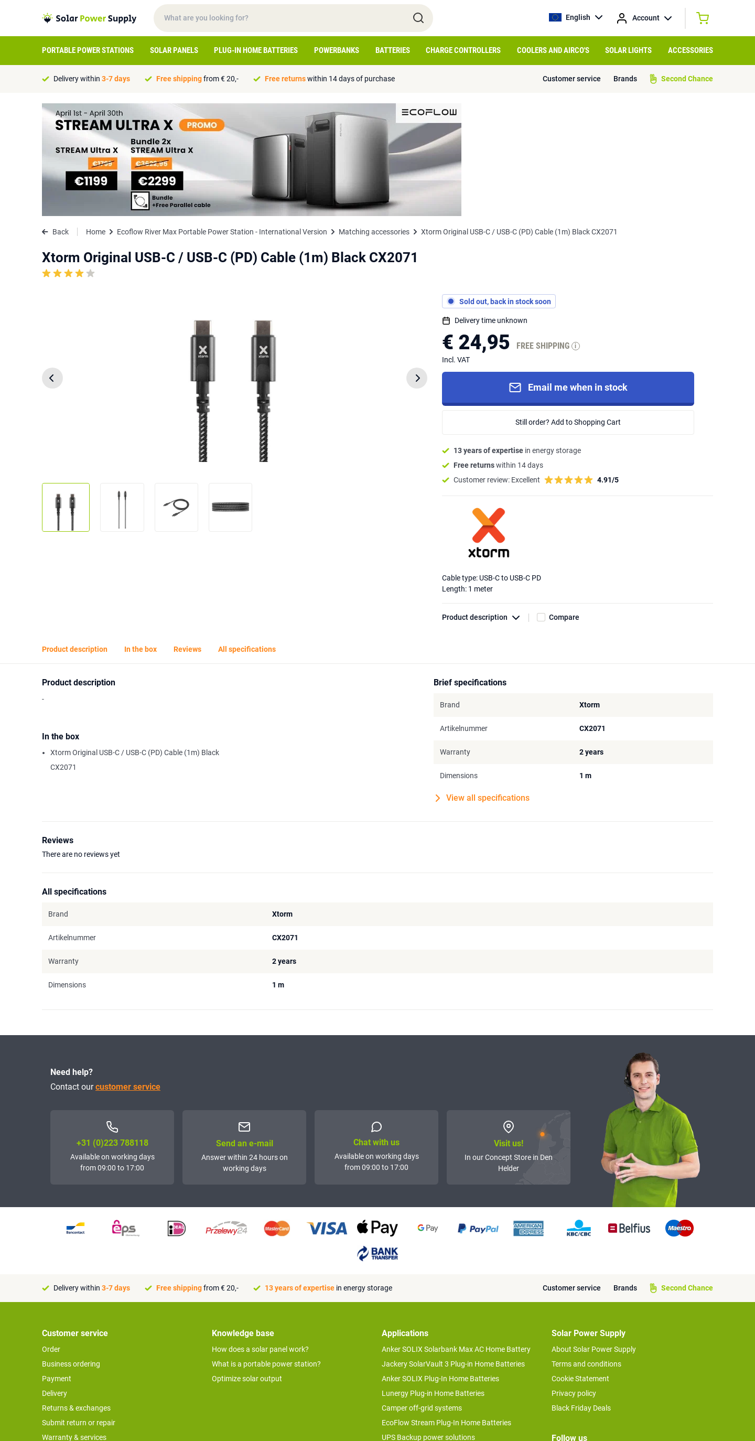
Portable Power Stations (88, 50)
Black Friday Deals (581, 1295)
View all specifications (483, 685)
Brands (625, 78)
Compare (564, 504)
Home (95, 119)
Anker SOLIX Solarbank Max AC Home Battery (456, 1236)
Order (51, 1236)
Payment (56, 1266)
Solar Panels (174, 50)
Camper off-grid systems (422, 1295)
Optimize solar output (247, 1266)
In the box (140, 536)
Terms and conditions (586, 1251)
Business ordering (71, 1251)
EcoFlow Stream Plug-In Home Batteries (446, 1310)
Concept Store (65, 1354)
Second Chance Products (83, 1339)
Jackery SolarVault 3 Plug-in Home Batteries (453, 1251)
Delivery (54, 1280)
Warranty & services (74, 1324)
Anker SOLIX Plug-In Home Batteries (440, 1266)
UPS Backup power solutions (428, 1324)
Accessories (690, 50)
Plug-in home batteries (256, 50)
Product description (485, 504)
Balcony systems (409, 1339)
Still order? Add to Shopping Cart (568, 309)
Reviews (187, 536)
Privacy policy (574, 1280)
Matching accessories (374, 119)
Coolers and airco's (553, 50)
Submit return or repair (78, 1310)
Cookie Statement (580, 1266)
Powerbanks (336, 50)
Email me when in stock (568, 274)
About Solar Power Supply (594, 1236)
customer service (127, 974)
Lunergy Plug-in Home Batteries (433, 1280)
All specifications (247, 536)
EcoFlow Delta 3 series (418, 1368)
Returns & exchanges (76, 1295)
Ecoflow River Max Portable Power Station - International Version (222, 119)
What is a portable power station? (266, 1251)
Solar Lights (628, 50)
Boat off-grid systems (417, 1354)
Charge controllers (463, 50)
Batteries (392, 50)
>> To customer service (78, 1375)
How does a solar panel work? (260, 1236)
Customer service (572, 78)
